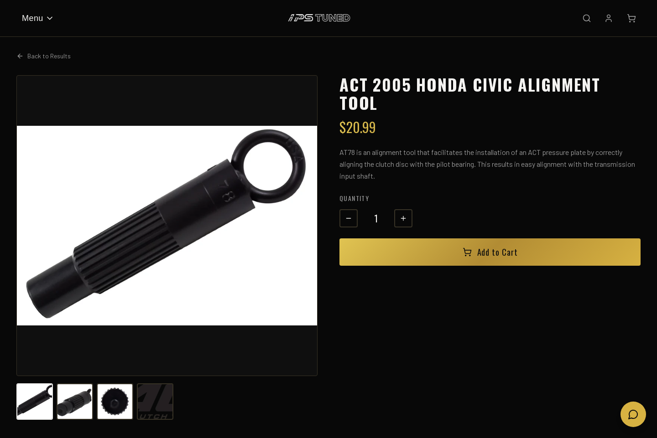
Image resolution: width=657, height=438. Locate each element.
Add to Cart (490, 252)
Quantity (354, 198)
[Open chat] (633, 414)
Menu (38, 18)
